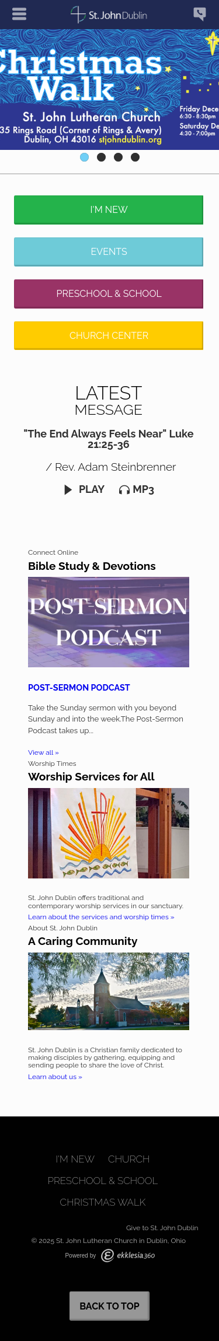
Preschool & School (109, 293)
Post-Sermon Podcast (79, 687)
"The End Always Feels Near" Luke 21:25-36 (108, 439)
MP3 (136, 489)
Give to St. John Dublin (162, 1228)
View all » (43, 752)
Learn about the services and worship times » (101, 917)
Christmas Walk (103, 1202)
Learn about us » (55, 1077)
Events (109, 251)
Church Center (108, 335)
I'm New (109, 209)
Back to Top (109, 1306)
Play (84, 489)
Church (129, 1159)
